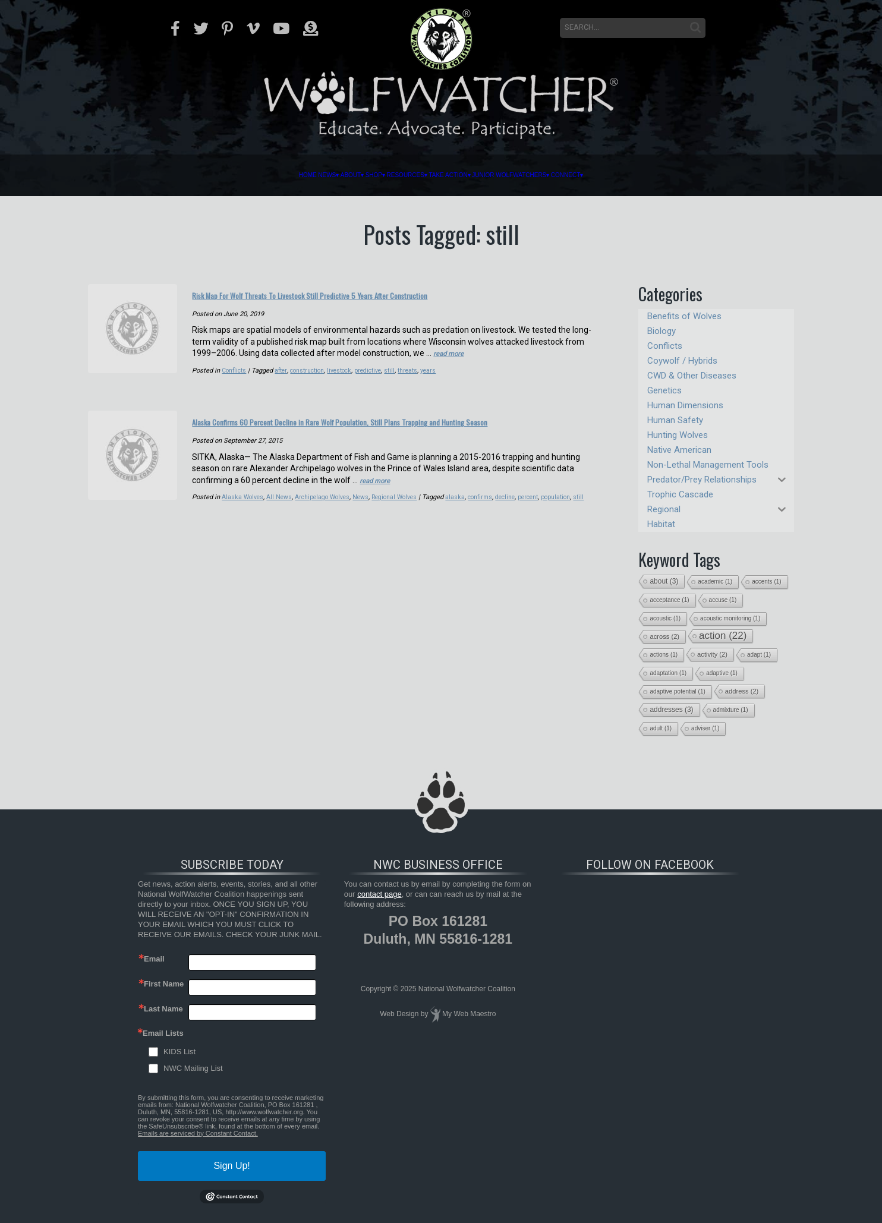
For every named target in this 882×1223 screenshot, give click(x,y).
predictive (377, 383)
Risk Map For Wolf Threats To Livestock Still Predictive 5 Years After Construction (371, 301)
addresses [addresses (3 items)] (671, 709)
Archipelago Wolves (326, 523)
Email (154, 958)
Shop (315, 175)
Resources (382, 175)
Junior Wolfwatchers (590, 175)
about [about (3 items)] (664, 581)
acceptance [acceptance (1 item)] (669, 600)
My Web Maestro (469, 1014)
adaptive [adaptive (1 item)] (722, 673)
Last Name (163, 1008)
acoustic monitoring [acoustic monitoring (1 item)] (730, 618)
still (401, 383)
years (442, 383)
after (283, 383)
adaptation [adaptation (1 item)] (668, 673)
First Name (164, 983)
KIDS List (179, 1051)
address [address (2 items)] (742, 691)
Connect (702, 175)
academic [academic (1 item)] (715, 581)
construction (311, 383)
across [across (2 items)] (664, 636)
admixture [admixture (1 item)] (730, 710)
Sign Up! (231, 1166)
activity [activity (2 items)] (712, 654)
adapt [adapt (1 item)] (759, 654)
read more (452, 366)
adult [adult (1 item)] (661, 728)
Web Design (399, 1014)
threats (420, 383)
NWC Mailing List (193, 1068)
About (262, 175)
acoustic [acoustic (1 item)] (665, 618)
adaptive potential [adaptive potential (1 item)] (677, 691)
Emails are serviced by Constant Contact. (198, 1133)
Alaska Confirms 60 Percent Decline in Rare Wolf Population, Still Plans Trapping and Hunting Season (378, 440)
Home (163, 175)
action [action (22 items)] (722, 635)
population (572, 523)
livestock (346, 383)
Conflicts (235, 383)
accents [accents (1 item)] (766, 581)
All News (281, 523)
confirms (491, 523)
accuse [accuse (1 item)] (723, 600)
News (209, 175)
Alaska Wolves (243, 523)
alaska (465, 523)
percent (542, 523)
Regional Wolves (402, 523)
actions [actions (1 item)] (664, 654)
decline (517, 523)
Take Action (470, 175)
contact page (379, 894)
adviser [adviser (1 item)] (705, 728)
